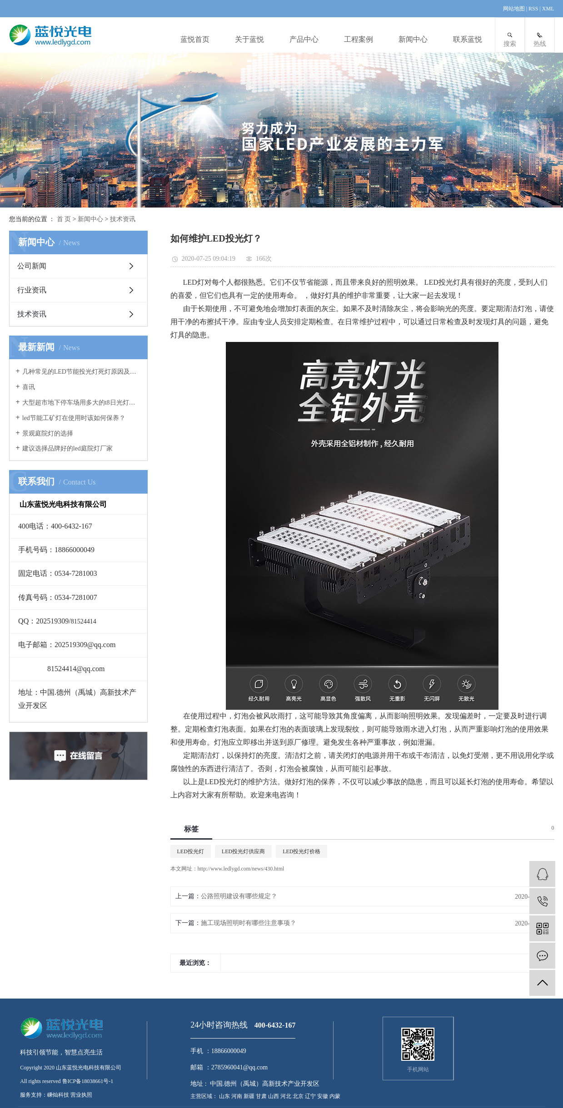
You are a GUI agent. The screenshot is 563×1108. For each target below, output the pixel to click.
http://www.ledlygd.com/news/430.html (241, 869)
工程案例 (358, 39)
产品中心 (304, 39)
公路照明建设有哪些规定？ (239, 896)
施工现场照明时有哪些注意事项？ (248, 923)
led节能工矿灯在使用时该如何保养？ (73, 418)
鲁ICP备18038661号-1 (88, 1081)
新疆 (250, 1096)
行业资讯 (31, 290)
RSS (533, 8)
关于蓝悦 (249, 39)
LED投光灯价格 (301, 851)
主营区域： (204, 1096)
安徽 (323, 1096)
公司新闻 (31, 266)
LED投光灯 (190, 851)
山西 (274, 1096)
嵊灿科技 (58, 1095)
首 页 (64, 219)
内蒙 (334, 1096)
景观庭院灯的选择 (47, 433)
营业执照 (81, 1095)
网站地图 (514, 8)
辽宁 (311, 1096)
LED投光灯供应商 (243, 851)
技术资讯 (122, 219)
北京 (299, 1096)
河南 (237, 1096)
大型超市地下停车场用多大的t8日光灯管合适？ (81, 402)
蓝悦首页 (194, 39)
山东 (225, 1096)
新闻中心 (413, 39)
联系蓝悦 (467, 39)
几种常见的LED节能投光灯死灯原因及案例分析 (81, 371)
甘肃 (262, 1096)
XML (548, 8)
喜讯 (28, 387)
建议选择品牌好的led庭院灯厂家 (67, 448)
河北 (286, 1096)
